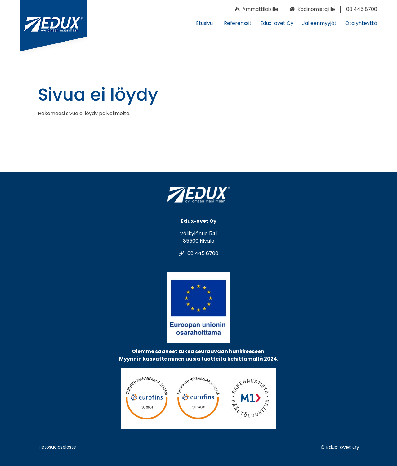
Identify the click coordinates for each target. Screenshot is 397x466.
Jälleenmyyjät (319, 23)
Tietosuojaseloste (57, 447)
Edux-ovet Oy (276, 23)
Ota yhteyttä (361, 23)
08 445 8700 (198, 253)
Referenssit (238, 23)
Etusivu (204, 23)
